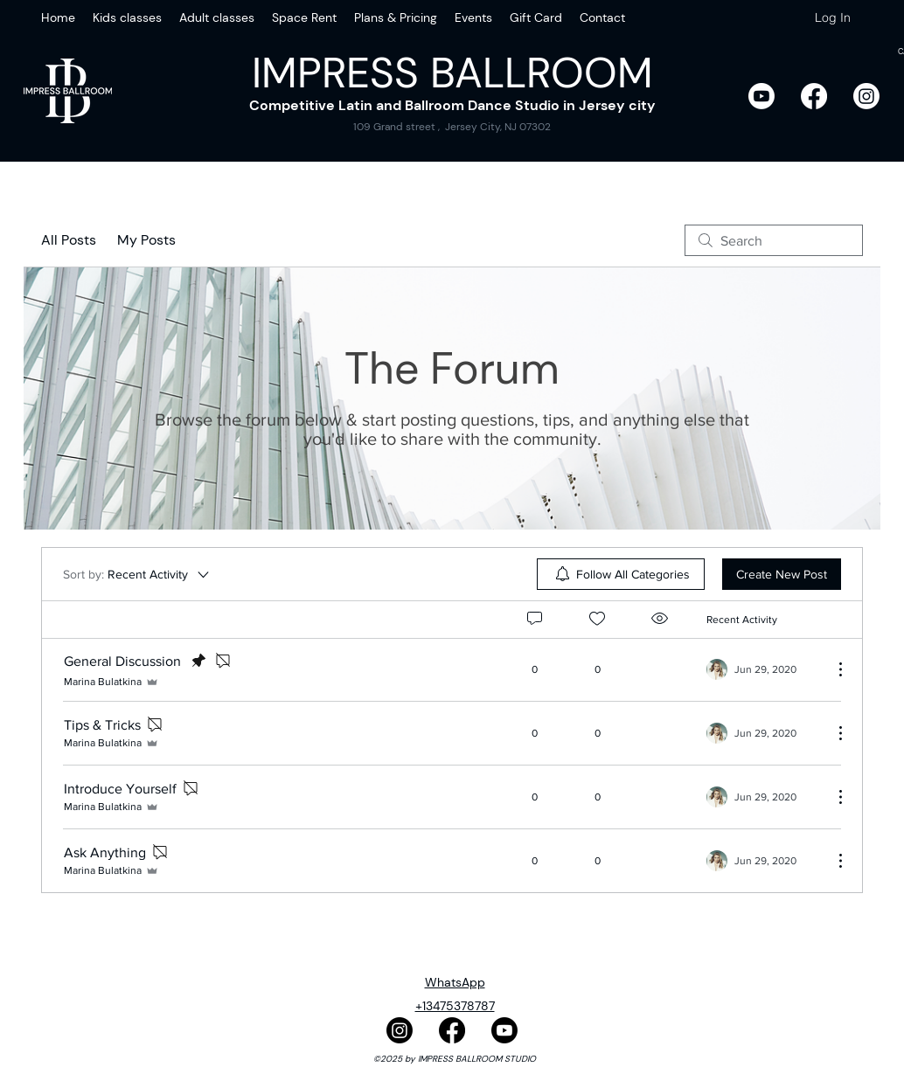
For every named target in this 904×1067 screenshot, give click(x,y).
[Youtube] (761, 96)
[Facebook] (814, 96)
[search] (774, 240)
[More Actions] (831, 669)
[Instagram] (866, 96)
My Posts (146, 240)
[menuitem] (621, 574)
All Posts (68, 240)
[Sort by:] (137, 574)
